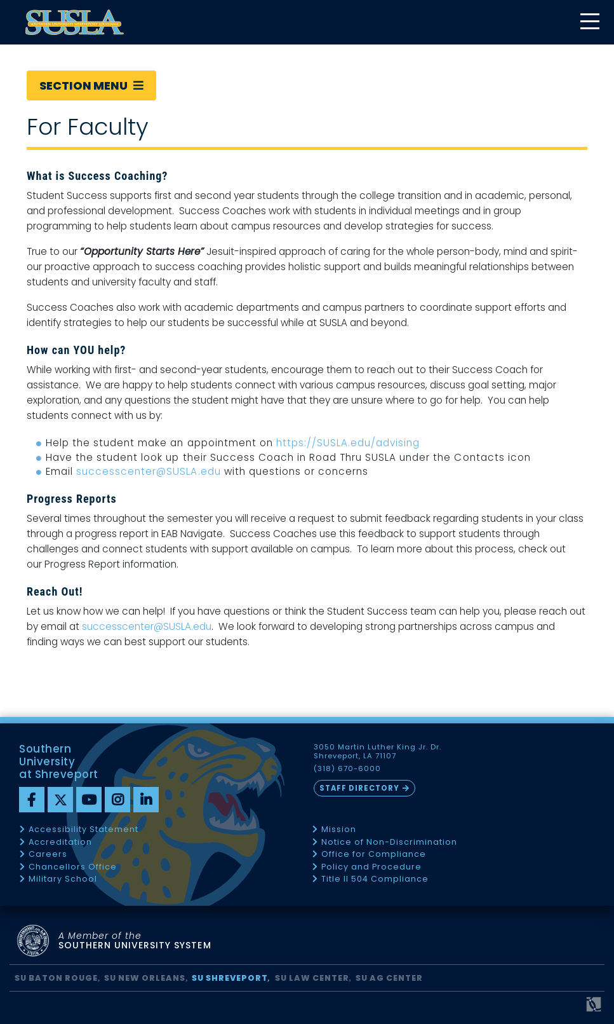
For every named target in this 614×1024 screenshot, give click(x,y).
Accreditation (60, 842)
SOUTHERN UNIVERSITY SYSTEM (134, 941)
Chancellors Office (73, 867)
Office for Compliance (373, 854)
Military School (63, 879)
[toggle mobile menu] (589, 23)
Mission (338, 830)
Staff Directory (359, 788)
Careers (48, 854)
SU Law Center (312, 978)
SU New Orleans (144, 978)
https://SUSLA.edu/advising (348, 442)
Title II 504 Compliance (375, 879)
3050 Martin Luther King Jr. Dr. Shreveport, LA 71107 (378, 751)
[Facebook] (31, 799)
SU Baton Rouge (56, 978)
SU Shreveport (230, 978)
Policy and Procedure (371, 867)
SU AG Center (389, 978)
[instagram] (117, 799)
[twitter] (60, 799)
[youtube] (89, 799)
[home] (74, 22)
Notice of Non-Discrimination (389, 842)
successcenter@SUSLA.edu (148, 471)
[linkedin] (146, 799)
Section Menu (91, 85)
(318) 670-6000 (347, 769)
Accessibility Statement (83, 830)
